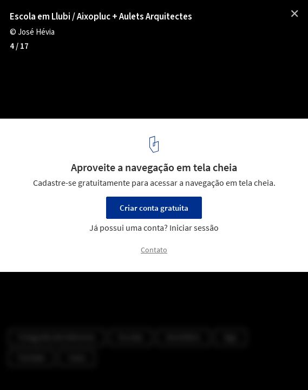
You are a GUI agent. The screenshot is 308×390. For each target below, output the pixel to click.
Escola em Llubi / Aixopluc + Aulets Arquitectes (101, 16)
